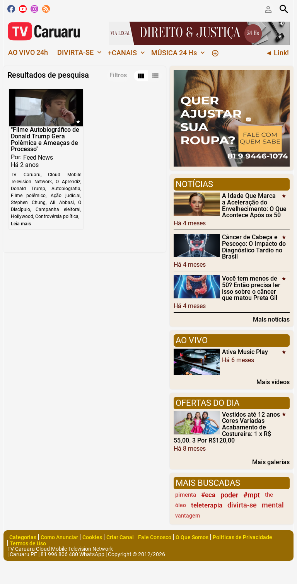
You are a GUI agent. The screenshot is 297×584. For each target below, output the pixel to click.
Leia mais (21, 223)
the (269, 494)
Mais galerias (271, 461)
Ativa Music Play (245, 352)
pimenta (185, 494)
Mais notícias (271, 319)
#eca (208, 495)
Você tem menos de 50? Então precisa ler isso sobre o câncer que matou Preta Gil (251, 288)
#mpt (251, 495)
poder (229, 495)
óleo (180, 505)
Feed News (38, 157)
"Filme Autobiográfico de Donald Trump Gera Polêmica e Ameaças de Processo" (45, 139)
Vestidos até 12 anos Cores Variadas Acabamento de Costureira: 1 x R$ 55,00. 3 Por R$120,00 (227, 427)
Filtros (118, 75)
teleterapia (206, 505)
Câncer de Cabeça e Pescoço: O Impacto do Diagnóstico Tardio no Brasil (254, 246)
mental (273, 505)
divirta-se (242, 505)
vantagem (187, 515)
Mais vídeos (273, 381)
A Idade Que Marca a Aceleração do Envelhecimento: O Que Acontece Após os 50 (254, 205)
